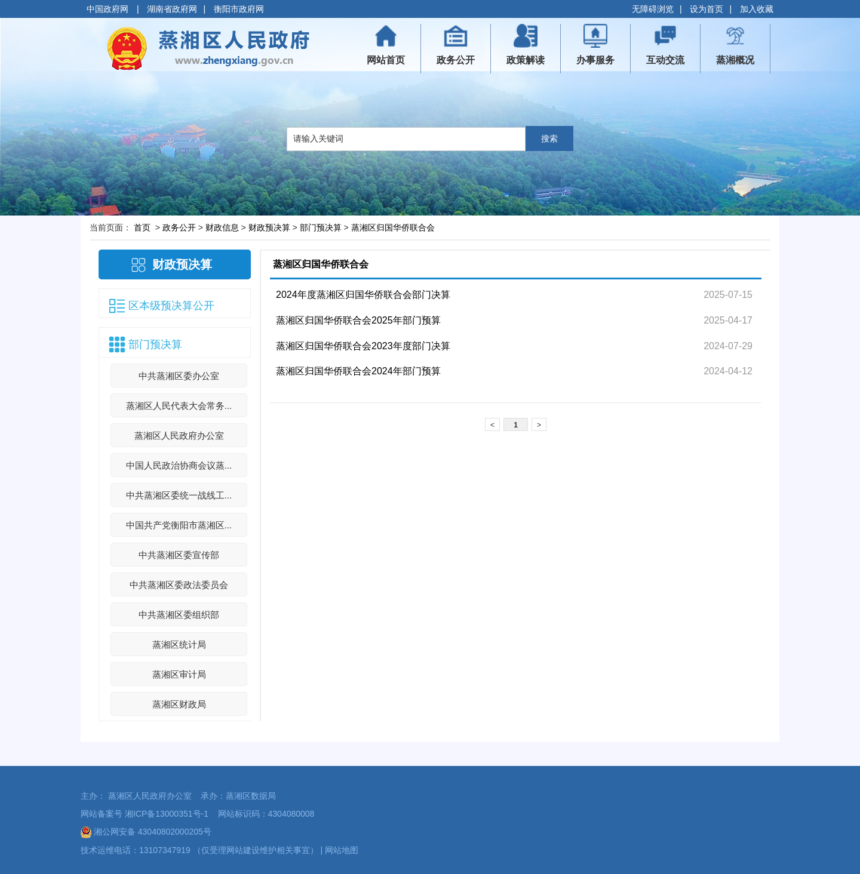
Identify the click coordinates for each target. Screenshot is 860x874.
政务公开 (179, 227)
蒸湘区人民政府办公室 (179, 435)
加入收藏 (756, 9)
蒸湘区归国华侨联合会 (393, 227)
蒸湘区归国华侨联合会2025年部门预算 (358, 320)
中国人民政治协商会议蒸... (179, 465)
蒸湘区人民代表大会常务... (179, 406)
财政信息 (222, 227)
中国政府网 (109, 9)
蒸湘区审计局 (179, 674)
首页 (142, 227)
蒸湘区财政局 (179, 704)
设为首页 (706, 9)
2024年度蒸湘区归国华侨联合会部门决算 (363, 295)
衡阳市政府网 (239, 9)
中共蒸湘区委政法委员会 (179, 585)
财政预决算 (269, 227)
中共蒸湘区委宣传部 (179, 555)
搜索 (549, 138)
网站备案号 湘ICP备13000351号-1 (144, 813)
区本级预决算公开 (171, 306)
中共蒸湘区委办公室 (179, 376)
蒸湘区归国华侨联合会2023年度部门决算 (363, 346)
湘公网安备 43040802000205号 (146, 831)
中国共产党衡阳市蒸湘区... (179, 525)
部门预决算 (321, 227)
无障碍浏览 (653, 9)
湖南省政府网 (172, 9)
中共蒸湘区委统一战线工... (179, 495)
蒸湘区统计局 (179, 644)
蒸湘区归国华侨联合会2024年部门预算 (358, 371)
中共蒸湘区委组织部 (179, 615)
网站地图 (341, 850)
